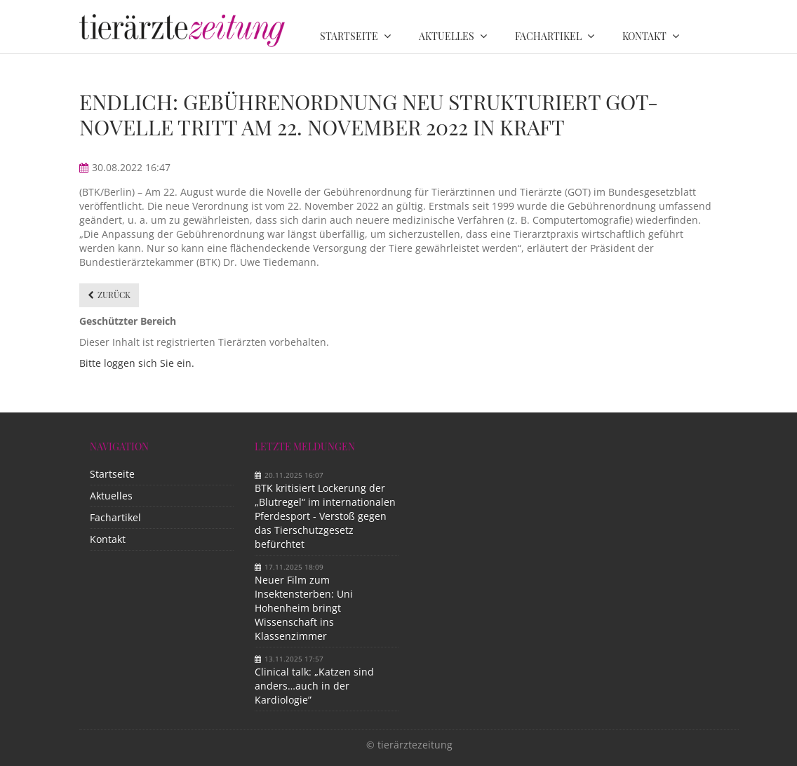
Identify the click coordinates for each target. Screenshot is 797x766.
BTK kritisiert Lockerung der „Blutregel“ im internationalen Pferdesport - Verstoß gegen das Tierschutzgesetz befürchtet (325, 516)
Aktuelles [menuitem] (446, 36)
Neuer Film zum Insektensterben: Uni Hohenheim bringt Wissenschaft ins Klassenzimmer (304, 608)
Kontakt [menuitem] (644, 36)
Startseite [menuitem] (349, 36)
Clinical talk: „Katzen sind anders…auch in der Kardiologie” (314, 685)
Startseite (112, 474)
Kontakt (108, 539)
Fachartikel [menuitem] (548, 36)
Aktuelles (111, 495)
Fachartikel (115, 517)
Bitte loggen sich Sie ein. (136, 363)
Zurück (114, 294)
